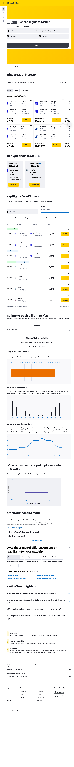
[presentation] (56, 22)
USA (16, 66)
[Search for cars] (3, 17)
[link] (19, 187)
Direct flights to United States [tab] (21, 564)
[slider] (72, 214)
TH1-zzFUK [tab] (35, 341)
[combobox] (34, 26)
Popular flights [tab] (33, 555)
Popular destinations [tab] (48, 555)
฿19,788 (18, 22)
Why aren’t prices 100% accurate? (41, 678)
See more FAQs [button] (40, 539)
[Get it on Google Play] (61, 695)
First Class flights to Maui (18, 574)
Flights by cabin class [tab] (18, 555)
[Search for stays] (3, 13)
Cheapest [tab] (15, 90)
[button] (3, 3)
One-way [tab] (31, 90)
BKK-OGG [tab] (40, 318)
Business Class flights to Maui (50, 574)
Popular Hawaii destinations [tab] (20, 560)
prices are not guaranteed (49, 665)
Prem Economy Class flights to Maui (21, 577)
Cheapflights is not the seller (41, 671)
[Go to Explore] (3, 21)
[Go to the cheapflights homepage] (14, 3)
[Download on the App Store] (61, 700)
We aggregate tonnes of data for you (41, 675)
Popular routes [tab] (63, 555)
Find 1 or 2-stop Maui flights (20, 526)
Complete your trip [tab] (40, 564)
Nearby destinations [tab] (39, 560)
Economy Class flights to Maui (50, 577)
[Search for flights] (3, 9)
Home (11, 66)
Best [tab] (23, 90)
